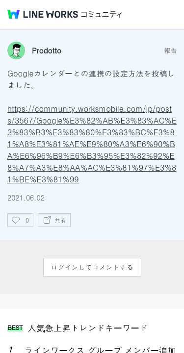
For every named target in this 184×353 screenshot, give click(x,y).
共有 (60, 220)
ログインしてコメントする (92, 267)
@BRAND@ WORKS (42, 14)
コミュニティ (101, 14)
